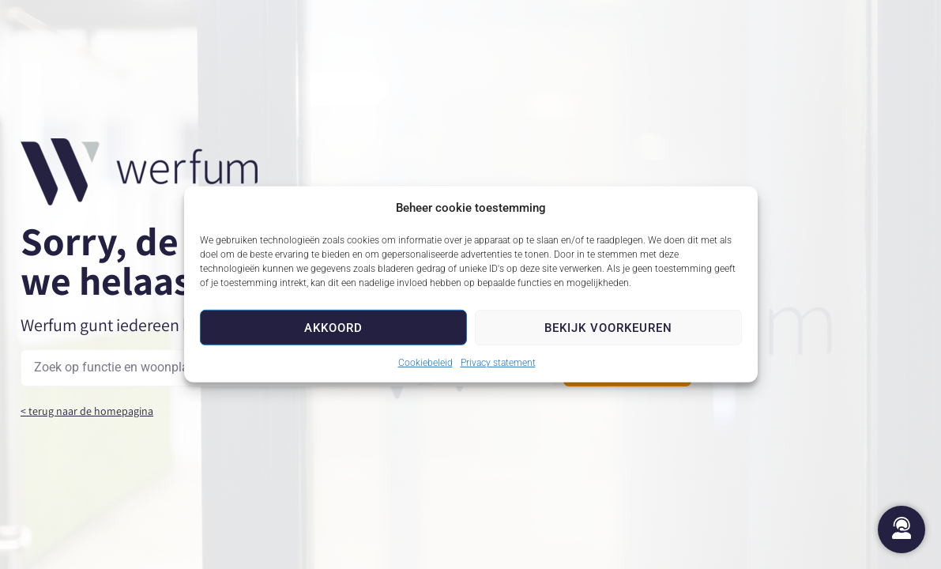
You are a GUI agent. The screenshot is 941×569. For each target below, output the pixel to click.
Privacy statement (498, 362)
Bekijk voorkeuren (608, 327)
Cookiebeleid (425, 362)
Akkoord (333, 327)
